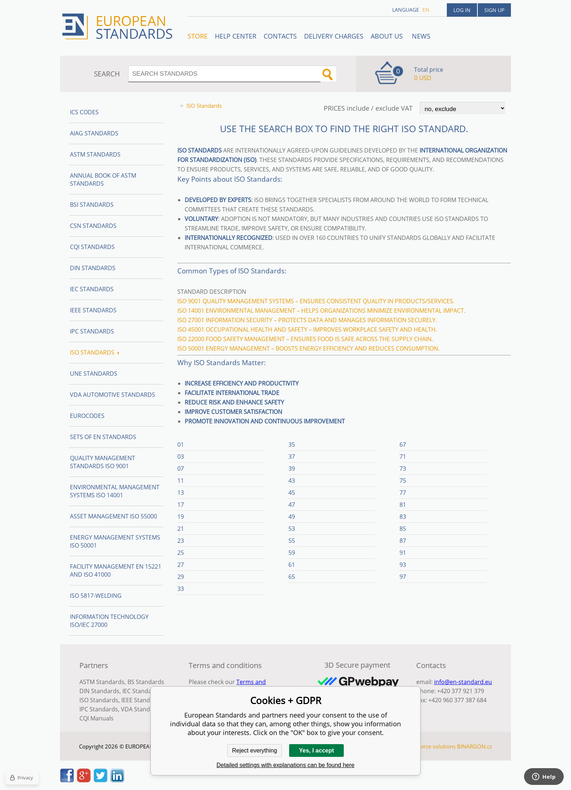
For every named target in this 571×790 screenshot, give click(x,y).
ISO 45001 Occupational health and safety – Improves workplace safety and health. (307, 329)
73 (402, 469)
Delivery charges (333, 36)
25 (180, 553)
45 (291, 493)
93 (402, 565)
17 (180, 505)
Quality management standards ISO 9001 (102, 462)
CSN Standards (93, 226)
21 (180, 529)
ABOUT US (388, 36)
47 (291, 505)
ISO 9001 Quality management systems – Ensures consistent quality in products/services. (315, 301)
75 (402, 481)
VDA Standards (141, 709)
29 (180, 577)
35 (291, 445)
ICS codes (84, 112)
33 (180, 589)
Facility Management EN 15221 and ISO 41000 (115, 570)
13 (180, 493)
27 (180, 565)
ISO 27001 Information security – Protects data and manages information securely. (307, 320)
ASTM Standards (95, 154)
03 (180, 457)
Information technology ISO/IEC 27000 (109, 621)
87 (402, 541)
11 (180, 481)
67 (402, 445)
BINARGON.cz (474, 746)
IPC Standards (92, 331)
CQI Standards (92, 247)
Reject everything (254, 750)
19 (180, 517)
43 (291, 481)
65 (291, 577)
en (425, 9)
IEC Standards (92, 289)
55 (291, 541)
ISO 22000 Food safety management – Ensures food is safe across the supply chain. (305, 339)
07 (180, 469)
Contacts (280, 36)
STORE (198, 36)
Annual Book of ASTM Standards (103, 179)
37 (291, 457)
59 (291, 553)
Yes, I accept (316, 750)
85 (402, 529)
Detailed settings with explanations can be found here (286, 765)
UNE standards (93, 374)
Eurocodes (87, 416)
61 (291, 565)
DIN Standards (92, 268)
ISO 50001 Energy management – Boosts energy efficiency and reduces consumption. (308, 348)
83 (402, 517)
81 (402, 505)
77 (402, 493)
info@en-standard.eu (463, 682)
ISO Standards (94, 352)
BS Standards (145, 682)
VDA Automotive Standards (112, 395)
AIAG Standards (94, 133)
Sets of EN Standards (103, 437)
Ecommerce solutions (429, 746)
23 (180, 541)
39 (291, 469)
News (421, 36)
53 (291, 529)
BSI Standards (92, 205)
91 (402, 553)
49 (291, 517)
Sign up (494, 10)
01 (180, 445)
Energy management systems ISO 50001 (115, 541)
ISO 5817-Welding (96, 596)
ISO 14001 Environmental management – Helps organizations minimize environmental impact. (321, 311)
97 (402, 577)
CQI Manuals (96, 718)
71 (402, 457)
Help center (235, 36)
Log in (461, 10)
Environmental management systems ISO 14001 (115, 491)
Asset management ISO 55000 (113, 516)
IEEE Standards (93, 310)
